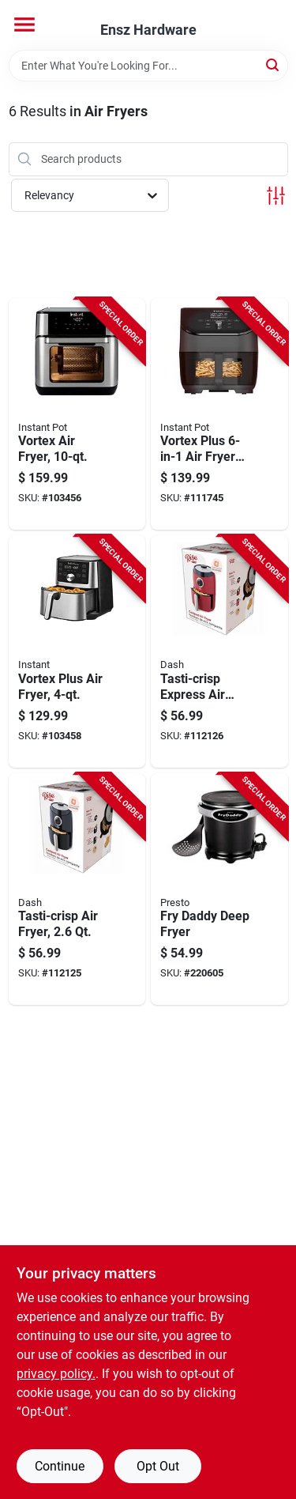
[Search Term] (148, 65)
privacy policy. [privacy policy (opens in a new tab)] (56, 1373)
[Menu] (24, 24)
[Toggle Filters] (276, 196)
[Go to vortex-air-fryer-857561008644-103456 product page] (77, 414)
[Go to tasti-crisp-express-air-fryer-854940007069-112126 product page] (219, 651)
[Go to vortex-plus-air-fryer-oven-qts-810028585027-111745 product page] (219, 414)
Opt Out (158, 1466)
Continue (59, 1466)
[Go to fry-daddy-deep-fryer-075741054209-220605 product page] (219, 889)
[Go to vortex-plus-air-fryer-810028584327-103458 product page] (77, 651)
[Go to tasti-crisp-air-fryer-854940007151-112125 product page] (77, 889)
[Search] (273, 64)
